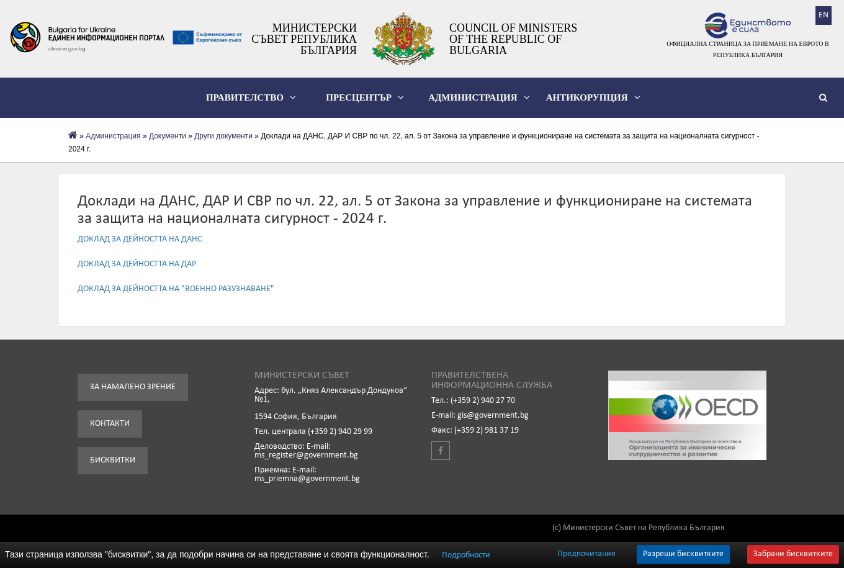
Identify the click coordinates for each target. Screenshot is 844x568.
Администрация (478, 97)
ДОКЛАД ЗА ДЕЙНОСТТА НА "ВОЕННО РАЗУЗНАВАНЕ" (176, 289)
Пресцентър (365, 97)
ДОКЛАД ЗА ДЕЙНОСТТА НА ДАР (137, 264)
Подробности (466, 555)
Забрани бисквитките (793, 554)
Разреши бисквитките (683, 554)
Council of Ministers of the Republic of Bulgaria (513, 39)
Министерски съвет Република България (304, 39)
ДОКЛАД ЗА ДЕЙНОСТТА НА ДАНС (140, 239)
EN (823, 15)
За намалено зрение (133, 387)
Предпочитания (586, 554)
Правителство (251, 97)
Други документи (223, 136)
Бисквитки (112, 460)
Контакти (110, 423)
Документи (167, 136)
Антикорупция (593, 97)
